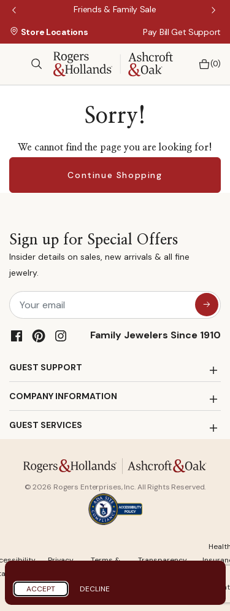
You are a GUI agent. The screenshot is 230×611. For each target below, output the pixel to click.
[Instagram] (60, 336)
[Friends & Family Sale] (115, 9)
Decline (95, 589)
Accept (40, 589)
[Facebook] (16, 336)
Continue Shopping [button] (114, 175)
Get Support (196, 31)
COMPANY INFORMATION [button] (63, 396)
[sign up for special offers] (206, 304)
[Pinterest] (38, 336)
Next (215, 11)
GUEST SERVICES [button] (45, 425)
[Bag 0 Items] (206, 64)
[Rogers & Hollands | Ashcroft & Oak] (113, 62)
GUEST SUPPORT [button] (45, 367)
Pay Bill (156, 31)
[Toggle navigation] (15, 64)
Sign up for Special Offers (115, 257)
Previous (15, 11)
